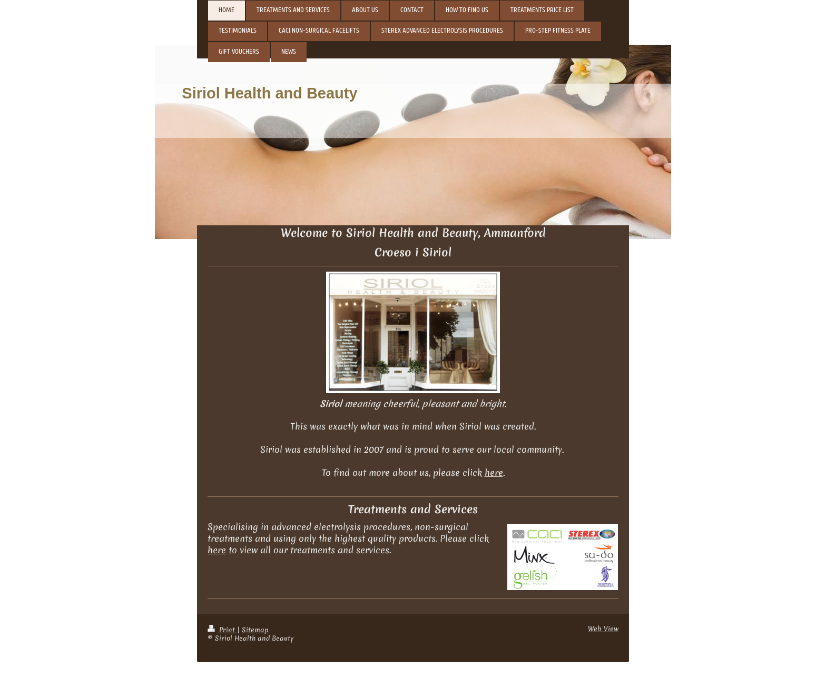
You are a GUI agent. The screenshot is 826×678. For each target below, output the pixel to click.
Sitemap (255, 629)
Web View (603, 628)
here (494, 472)
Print (222, 629)
